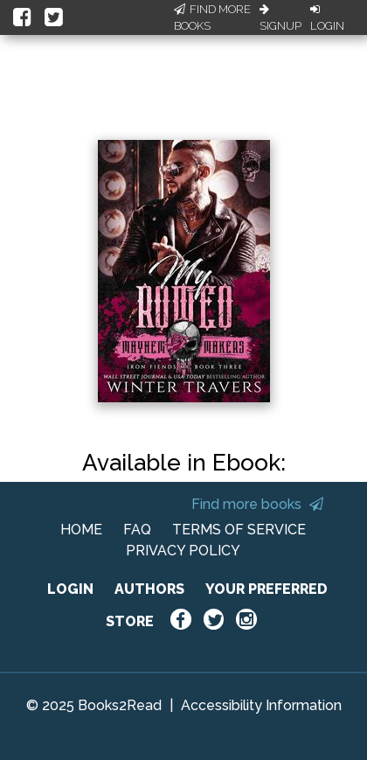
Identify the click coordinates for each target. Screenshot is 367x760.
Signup (280, 18)
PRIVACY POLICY (183, 550)
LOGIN (70, 589)
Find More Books (212, 18)
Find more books (257, 504)
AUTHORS (149, 589)
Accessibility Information (261, 705)
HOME (81, 529)
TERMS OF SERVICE (239, 529)
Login (327, 18)
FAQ (137, 529)
